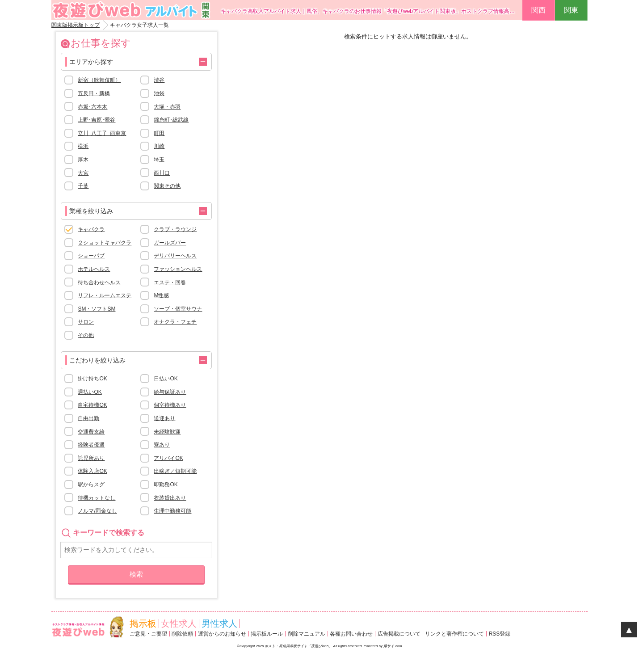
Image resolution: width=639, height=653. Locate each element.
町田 (159, 133)
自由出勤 (88, 418)
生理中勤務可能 (172, 511)
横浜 (83, 146)
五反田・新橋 (94, 93)
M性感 (161, 295)
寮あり (162, 445)
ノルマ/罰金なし (97, 511)
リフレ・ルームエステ (104, 295)
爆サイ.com (392, 646)
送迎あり (164, 418)
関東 (571, 10)
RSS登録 (500, 634)
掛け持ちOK (92, 378)
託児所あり (91, 458)
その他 (86, 335)
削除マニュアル (306, 634)
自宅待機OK (92, 405)
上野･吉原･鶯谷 (96, 120)
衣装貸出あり (170, 498)
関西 (538, 10)
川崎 (159, 146)
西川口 (162, 173)
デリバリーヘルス (175, 256)
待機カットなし (96, 498)
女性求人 (179, 623)
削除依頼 (182, 634)
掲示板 (143, 623)
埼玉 (159, 159)
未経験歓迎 (167, 432)
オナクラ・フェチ (175, 322)
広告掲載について (399, 634)
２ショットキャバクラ (104, 243)
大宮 (83, 173)
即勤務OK (165, 484)
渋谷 (159, 80)
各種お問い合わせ (351, 634)
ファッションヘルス (178, 269)
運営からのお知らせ (222, 634)
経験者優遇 (91, 445)
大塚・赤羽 (167, 107)
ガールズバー (170, 243)
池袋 (159, 93)
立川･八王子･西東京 (102, 133)
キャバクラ (91, 229)
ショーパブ (91, 256)
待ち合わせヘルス (99, 282)
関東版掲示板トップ (75, 25)
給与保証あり (170, 392)
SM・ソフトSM (96, 309)
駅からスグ (91, 484)
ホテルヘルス (94, 269)
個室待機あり (170, 405)
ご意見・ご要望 (148, 634)
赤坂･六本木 (92, 107)
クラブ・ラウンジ (175, 229)
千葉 (83, 186)
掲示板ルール (267, 634)
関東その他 (167, 186)
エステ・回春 (170, 282)
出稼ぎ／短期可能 (175, 471)
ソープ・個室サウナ (178, 309)
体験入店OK (92, 471)
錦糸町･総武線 (171, 120)
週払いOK (89, 392)
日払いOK (165, 378)
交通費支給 (91, 432)
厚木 (83, 159)
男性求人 (219, 623)
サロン (86, 322)
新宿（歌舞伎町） (99, 80)
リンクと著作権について (454, 634)
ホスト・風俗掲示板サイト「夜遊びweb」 (298, 646)
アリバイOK (168, 458)
